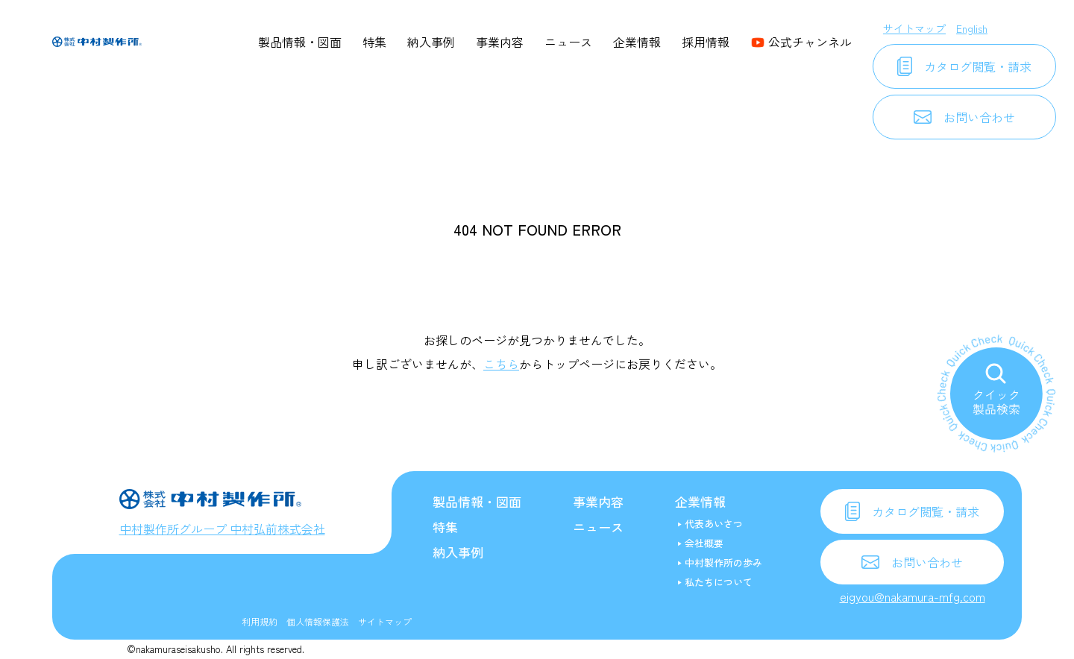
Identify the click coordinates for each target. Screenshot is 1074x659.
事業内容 (500, 42)
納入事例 (431, 42)
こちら (501, 364)
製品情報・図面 (300, 42)
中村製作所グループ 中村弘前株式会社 (222, 528)
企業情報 (637, 42)
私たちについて (719, 582)
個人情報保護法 (317, 621)
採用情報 (705, 42)
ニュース (568, 42)
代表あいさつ (714, 524)
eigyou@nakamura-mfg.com (912, 596)
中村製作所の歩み (723, 562)
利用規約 (259, 621)
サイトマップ (914, 28)
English (971, 28)
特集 (374, 42)
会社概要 (704, 543)
